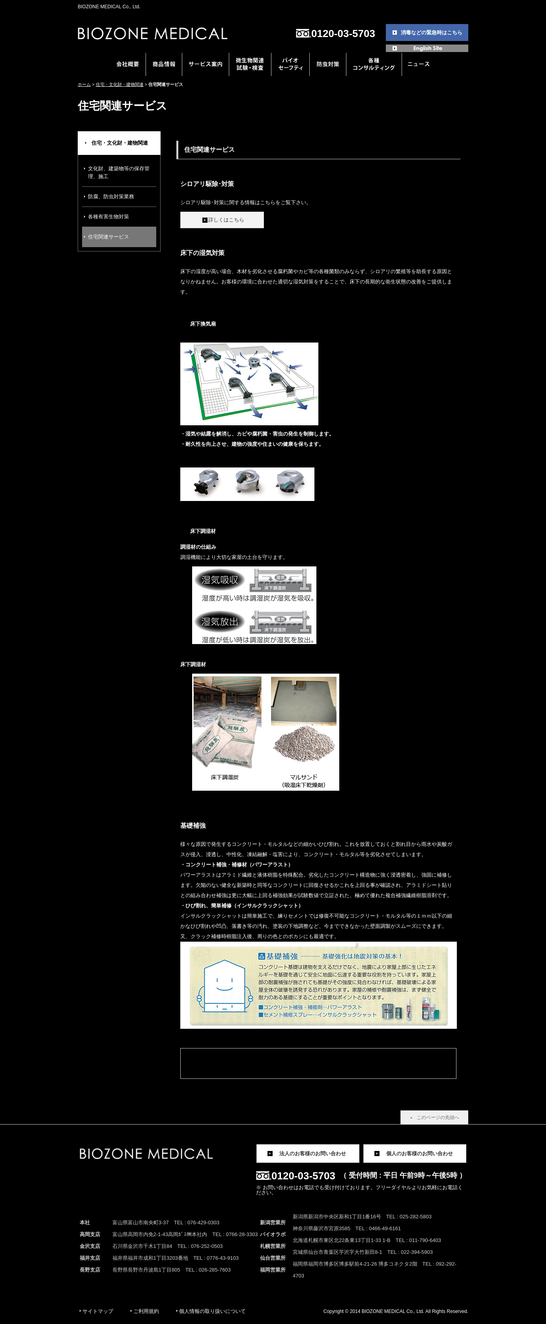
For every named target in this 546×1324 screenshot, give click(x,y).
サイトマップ (97, 1311)
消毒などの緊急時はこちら (431, 32)
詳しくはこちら (226, 220)
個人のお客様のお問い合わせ (419, 1153)
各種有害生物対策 (108, 217)
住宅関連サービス (108, 237)
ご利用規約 (146, 1311)
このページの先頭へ (438, 1117)
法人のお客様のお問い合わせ (312, 1153)
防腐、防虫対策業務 (111, 196)
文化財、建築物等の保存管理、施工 (119, 172)
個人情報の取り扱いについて (212, 1311)
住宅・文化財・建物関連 (120, 84)
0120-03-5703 (343, 33)
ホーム (84, 84)
